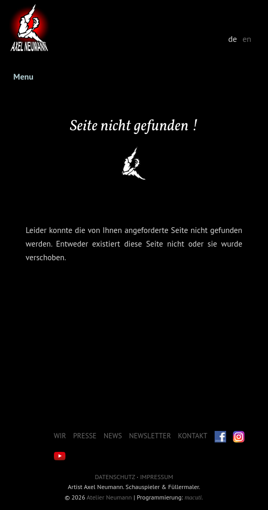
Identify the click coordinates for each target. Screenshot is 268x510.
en (246, 39)
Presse (85, 435)
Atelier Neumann (109, 497)
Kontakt (192, 435)
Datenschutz (115, 477)
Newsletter (150, 435)
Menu (24, 76)
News (113, 435)
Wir (60, 435)
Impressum (156, 477)
